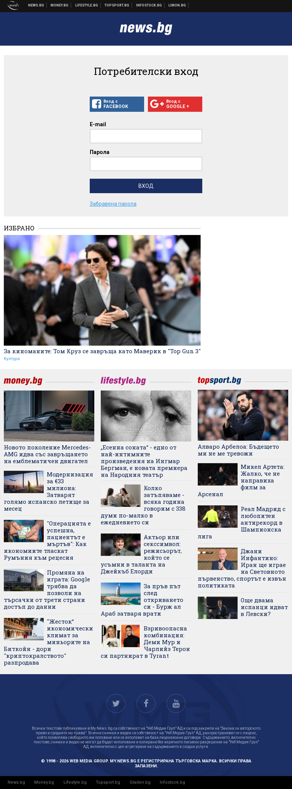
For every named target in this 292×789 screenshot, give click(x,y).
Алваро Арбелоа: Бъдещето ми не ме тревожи (238, 450)
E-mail (98, 124)
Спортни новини (117, 5)
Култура (12, 358)
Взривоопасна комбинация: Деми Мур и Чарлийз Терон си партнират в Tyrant (145, 642)
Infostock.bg (172, 782)
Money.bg (44, 782)
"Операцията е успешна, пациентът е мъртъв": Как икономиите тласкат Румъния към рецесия (47, 540)
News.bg (16, 782)
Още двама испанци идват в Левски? (264, 607)
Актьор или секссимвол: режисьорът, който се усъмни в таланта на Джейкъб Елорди (141, 554)
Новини (36, 5)
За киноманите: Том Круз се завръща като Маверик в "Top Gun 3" (102, 351)
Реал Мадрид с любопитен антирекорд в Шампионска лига (242, 522)
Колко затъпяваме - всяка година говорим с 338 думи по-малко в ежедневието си (143, 504)
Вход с (117, 104)
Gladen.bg (140, 782)
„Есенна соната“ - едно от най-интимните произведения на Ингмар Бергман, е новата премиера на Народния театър (144, 460)
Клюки (87, 5)
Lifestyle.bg (75, 782)
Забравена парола (113, 204)
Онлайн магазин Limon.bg (177, 5)
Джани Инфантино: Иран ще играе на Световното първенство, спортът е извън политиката (242, 568)
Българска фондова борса (149, 5)
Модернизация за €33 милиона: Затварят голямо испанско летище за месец (48, 491)
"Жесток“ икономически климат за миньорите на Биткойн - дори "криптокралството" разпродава (48, 642)
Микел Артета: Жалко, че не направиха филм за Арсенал (241, 480)
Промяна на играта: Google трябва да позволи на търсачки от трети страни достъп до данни (47, 589)
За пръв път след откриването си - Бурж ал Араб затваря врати (142, 600)
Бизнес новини (59, 5)
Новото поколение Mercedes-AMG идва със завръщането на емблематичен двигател (47, 454)
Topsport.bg (108, 782)
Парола (100, 152)
